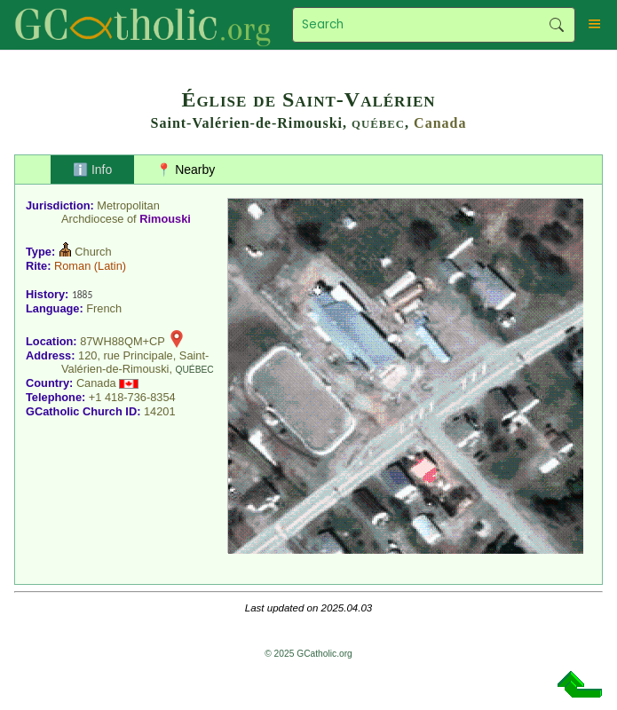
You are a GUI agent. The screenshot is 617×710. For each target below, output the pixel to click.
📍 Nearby (185, 169)
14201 (160, 411)
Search (557, 25)
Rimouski (165, 218)
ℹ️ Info (92, 169)
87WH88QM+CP (122, 341)
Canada (440, 122)
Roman (72, 265)
